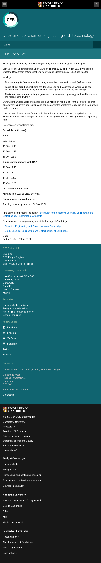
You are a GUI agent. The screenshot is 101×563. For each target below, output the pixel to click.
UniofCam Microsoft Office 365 (18, 276)
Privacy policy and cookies (16, 436)
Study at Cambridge (14, 458)
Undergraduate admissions (16, 305)
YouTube (11, 338)
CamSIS (7, 286)
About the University (14, 494)
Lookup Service (11, 289)
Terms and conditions (13, 445)
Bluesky (7, 354)
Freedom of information (14, 431)
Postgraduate (9, 469)
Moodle (6, 293)
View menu (4, 4)
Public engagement (12, 547)
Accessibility (9, 426)
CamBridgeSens (11, 279)
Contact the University (14, 422)
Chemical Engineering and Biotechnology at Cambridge (33, 226)
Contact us (8, 395)
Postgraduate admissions (16, 308)
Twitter (6, 349)
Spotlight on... (10, 553)
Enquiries (7, 254)
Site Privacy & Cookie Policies (18, 264)
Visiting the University (14, 522)
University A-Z (10, 450)
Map (5, 517)
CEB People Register (13, 257)
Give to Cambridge (12, 506)
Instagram (12, 344)
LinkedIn (11, 333)
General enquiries (12, 315)
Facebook (12, 327)
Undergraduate (10, 464)
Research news (11, 537)
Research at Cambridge (15, 531)
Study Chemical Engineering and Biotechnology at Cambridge (36, 231)
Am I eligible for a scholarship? (18, 312)
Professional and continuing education (22, 475)
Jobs (5, 511)
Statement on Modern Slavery (18, 441)
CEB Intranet (9, 260)
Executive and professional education (22, 480)
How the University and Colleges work (22, 500)
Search (96, 4)
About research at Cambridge (18, 542)
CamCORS (8, 283)
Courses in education (13, 486)
